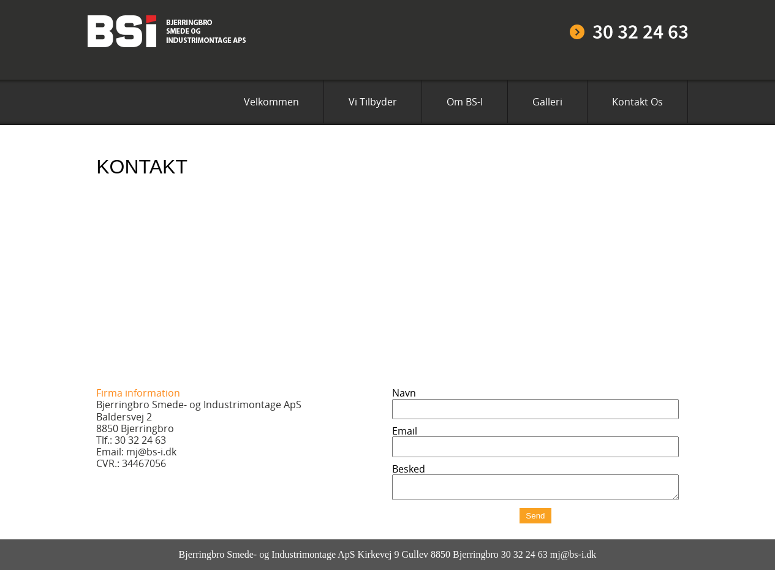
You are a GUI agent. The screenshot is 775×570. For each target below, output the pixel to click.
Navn (404, 393)
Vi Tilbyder (373, 101)
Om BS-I (465, 101)
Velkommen (271, 101)
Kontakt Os (637, 101)
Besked (408, 469)
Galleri (547, 101)
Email (404, 431)
